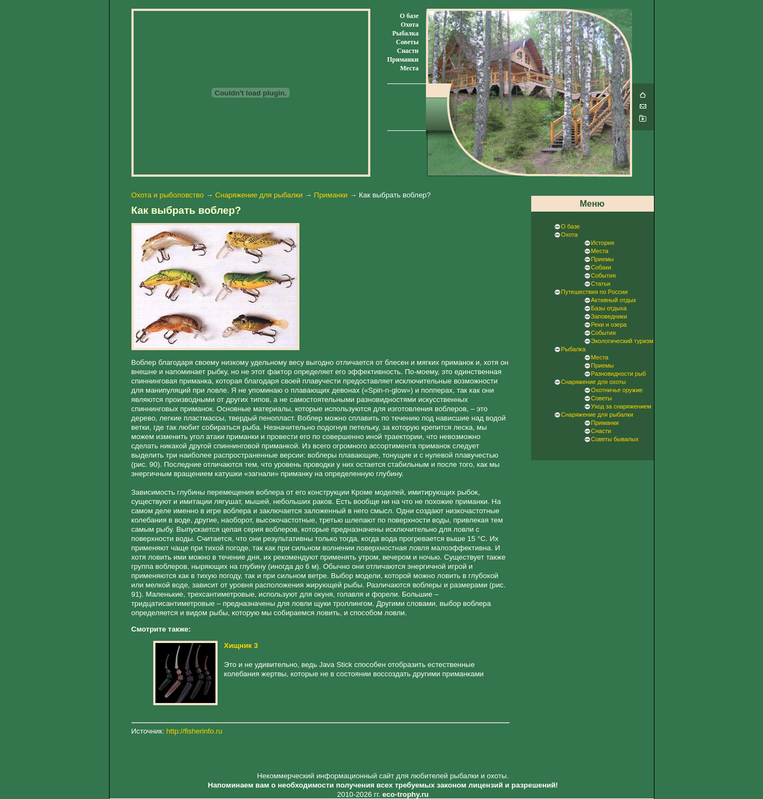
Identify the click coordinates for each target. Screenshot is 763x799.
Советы (407, 42)
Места (409, 68)
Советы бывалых (615, 439)
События (603, 275)
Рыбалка (405, 33)
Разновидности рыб (618, 373)
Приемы (602, 259)
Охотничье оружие (617, 390)
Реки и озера (609, 324)
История (603, 242)
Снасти (408, 51)
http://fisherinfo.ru (194, 731)
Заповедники (609, 316)
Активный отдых (613, 300)
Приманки (403, 59)
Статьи (601, 283)
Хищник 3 (241, 645)
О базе (409, 16)
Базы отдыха (609, 308)
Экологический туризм (622, 341)
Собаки (601, 267)
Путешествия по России (594, 292)
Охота (410, 24)
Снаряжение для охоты (593, 382)
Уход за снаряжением (621, 406)
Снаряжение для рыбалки (258, 195)
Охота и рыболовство (167, 195)
